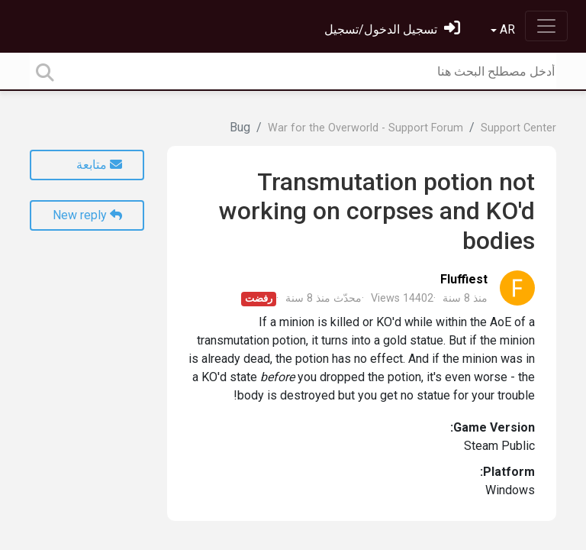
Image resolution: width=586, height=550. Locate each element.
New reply (87, 215)
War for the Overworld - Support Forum (365, 127)
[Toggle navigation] (546, 26)
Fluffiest (464, 279)
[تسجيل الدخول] (392, 29)
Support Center (518, 127)
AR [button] (506, 29)
